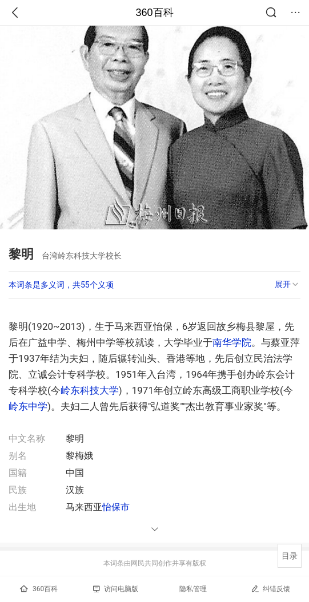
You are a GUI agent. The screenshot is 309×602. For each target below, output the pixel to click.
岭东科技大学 (90, 390)
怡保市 (116, 507)
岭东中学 (28, 406)
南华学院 (231, 342)
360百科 (154, 12)
